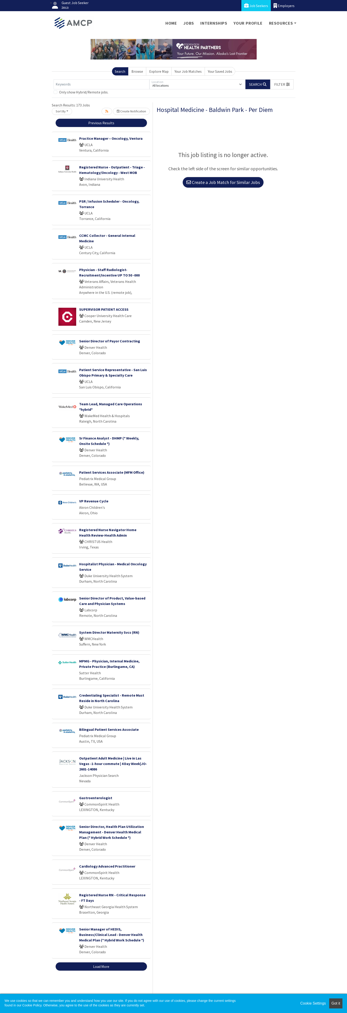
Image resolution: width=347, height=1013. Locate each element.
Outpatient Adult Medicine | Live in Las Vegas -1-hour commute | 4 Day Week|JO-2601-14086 (113, 763)
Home (171, 23)
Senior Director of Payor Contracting (109, 341)
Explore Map (159, 71)
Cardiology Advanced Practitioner (107, 866)
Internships (213, 23)
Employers (284, 5)
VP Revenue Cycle (93, 501)
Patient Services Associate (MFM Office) (111, 472)
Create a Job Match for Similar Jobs (223, 182)
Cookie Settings (313, 1003)
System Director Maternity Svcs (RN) (109, 632)
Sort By (61, 111)
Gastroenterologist (95, 798)
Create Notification (131, 111)
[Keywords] (101, 84)
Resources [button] (281, 23)
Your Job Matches (188, 71)
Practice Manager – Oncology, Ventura (111, 138)
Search (120, 71)
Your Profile (248, 23)
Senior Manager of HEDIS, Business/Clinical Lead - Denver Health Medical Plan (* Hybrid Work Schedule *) (111, 934)
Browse (137, 71)
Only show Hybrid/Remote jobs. (83, 92)
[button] (282, 84)
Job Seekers (256, 5)
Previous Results (101, 123)
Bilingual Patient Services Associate (109, 729)
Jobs (188, 23)
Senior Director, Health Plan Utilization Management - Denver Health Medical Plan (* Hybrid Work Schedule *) (111, 832)
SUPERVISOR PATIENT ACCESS (103, 309)
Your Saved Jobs (220, 71)
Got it (335, 1003)
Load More (101, 966)
